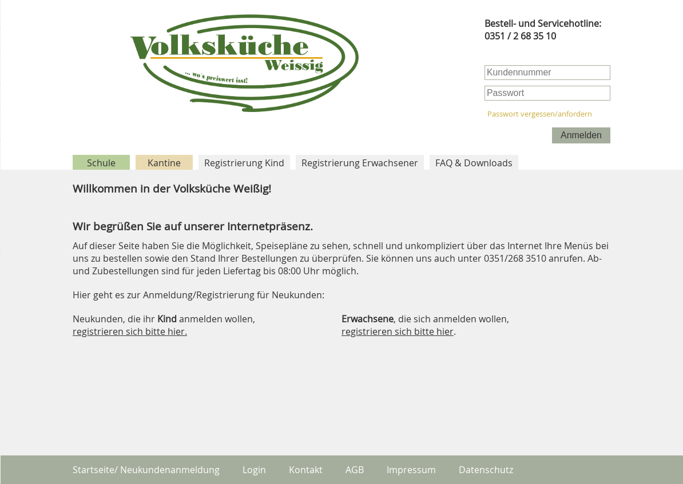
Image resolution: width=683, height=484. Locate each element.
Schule (101, 163)
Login (254, 469)
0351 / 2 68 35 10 (520, 36)
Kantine (164, 163)
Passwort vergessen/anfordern (539, 114)
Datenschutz (486, 469)
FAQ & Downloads (474, 163)
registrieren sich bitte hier (398, 331)
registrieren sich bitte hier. (130, 331)
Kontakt (306, 469)
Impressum (411, 469)
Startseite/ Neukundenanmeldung (146, 469)
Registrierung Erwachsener (359, 163)
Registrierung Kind (244, 163)
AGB (355, 469)
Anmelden (581, 135)
